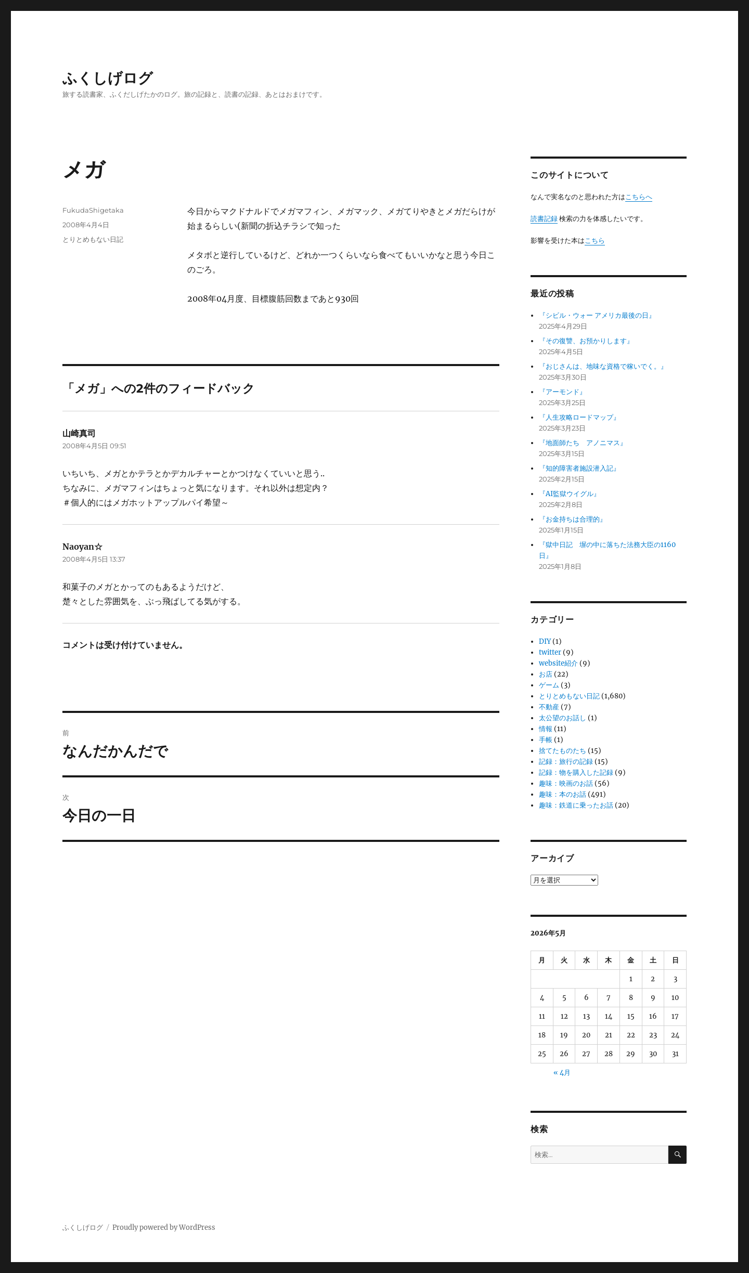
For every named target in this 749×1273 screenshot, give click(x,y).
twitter (550, 652)
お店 (545, 674)
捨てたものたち (562, 750)
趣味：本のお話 (562, 794)
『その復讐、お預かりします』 (586, 340)
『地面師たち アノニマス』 (583, 442)
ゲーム (549, 685)
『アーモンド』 (562, 391)
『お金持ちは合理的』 (572, 519)
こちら (595, 240)
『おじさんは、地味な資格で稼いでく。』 (603, 366)
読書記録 (544, 218)
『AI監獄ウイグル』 (569, 493)
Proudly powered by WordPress (163, 1227)
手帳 (545, 739)
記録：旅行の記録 (566, 761)
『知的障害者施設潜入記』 (579, 468)
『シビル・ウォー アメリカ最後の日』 (597, 315)
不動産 (549, 707)
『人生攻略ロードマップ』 (579, 417)
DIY (545, 641)
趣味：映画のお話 (566, 783)
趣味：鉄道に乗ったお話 (576, 805)
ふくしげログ (107, 78)
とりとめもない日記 (92, 239)
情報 (545, 728)
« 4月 (562, 1072)
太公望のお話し (562, 717)
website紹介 (558, 663)
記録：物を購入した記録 (576, 772)
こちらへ (638, 196)
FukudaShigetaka (93, 210)
